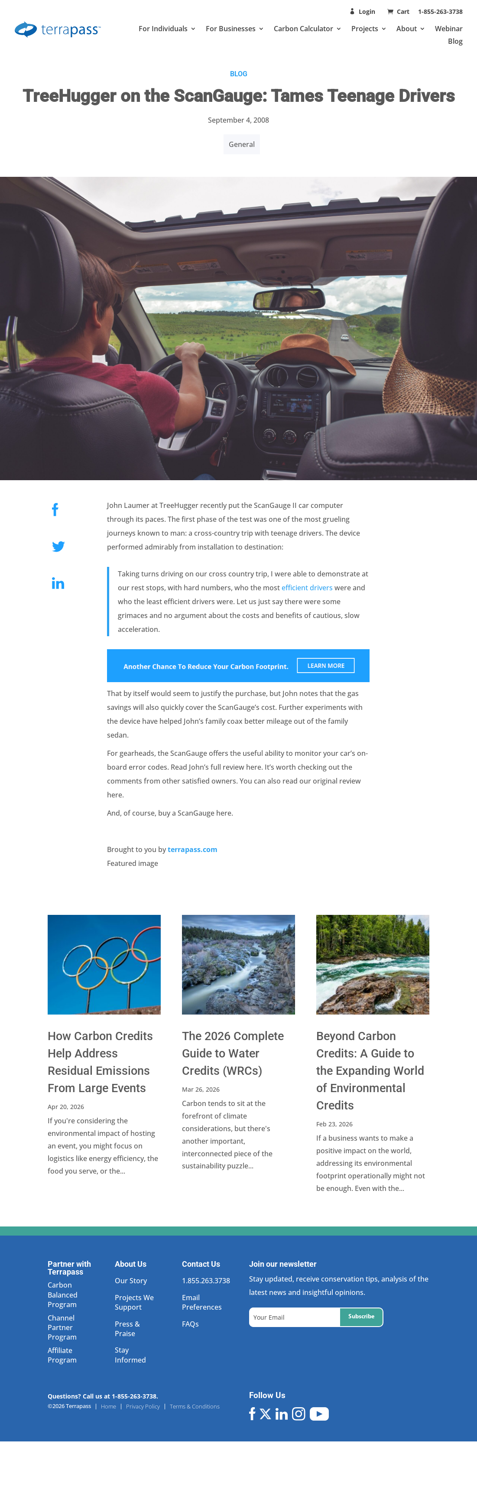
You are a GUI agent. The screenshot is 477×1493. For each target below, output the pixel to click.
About (406, 29)
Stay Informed (130, 1354)
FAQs (190, 1324)
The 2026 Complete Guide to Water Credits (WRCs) (233, 1053)
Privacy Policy (143, 1406)
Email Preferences (202, 1302)
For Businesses (231, 29)
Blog (455, 41)
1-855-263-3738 (440, 11)
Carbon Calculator (303, 29)
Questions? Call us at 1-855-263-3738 (102, 1396)
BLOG (238, 74)
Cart (404, 11)
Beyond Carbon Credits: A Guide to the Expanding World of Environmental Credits (370, 1070)
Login (367, 11)
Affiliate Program (62, 1355)
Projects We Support (134, 1302)
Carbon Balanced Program (63, 1294)
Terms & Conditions (195, 1406)
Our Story (131, 1280)
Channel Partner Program (62, 1327)
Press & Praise (127, 1328)
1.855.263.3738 (206, 1280)
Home (108, 1406)
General (242, 144)
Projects (364, 29)
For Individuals (163, 29)
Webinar (449, 29)
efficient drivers (306, 587)
